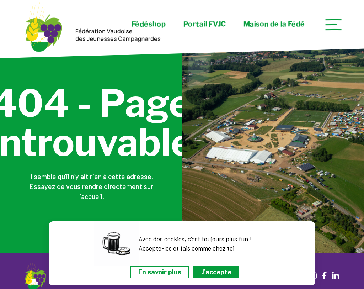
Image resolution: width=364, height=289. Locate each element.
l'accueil (90, 196)
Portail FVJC (204, 24)
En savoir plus (159, 272)
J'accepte (216, 272)
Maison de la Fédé (274, 24)
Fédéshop (149, 24)
